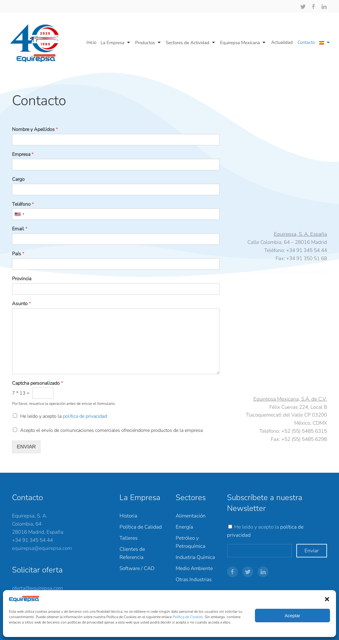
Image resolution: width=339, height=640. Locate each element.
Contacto (306, 42)
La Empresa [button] (116, 43)
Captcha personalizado (37, 383)
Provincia (21, 279)
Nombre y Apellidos (35, 129)
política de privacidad (85, 416)
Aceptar (292, 615)
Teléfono (23, 204)
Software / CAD (137, 568)
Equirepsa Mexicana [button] (243, 43)
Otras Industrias (194, 579)
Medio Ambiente (194, 568)
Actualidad (282, 42)
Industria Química (195, 557)
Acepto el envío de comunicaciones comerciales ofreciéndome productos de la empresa (111, 430)
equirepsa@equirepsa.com (42, 548)
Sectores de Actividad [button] (191, 43)
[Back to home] (37, 43)
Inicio (91, 42)
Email (19, 229)
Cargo (18, 179)
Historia (128, 515)
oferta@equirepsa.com (37, 588)
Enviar (311, 550)
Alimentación (191, 515)
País (18, 254)
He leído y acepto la (63, 416)
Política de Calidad (141, 526)
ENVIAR (26, 447)
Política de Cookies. (189, 616)
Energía (184, 526)
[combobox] (19, 214)
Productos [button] (148, 43)
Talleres (129, 538)
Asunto (21, 304)
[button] (327, 599)
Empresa (23, 154)
